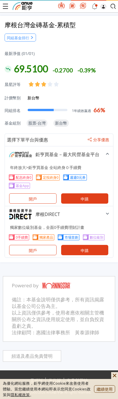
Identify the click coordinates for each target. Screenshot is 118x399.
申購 (85, 199)
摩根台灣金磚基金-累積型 (40, 24)
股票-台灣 (37, 123)
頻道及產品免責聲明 (32, 356)
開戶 (33, 199)
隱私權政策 (20, 394)
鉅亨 (23, 6)
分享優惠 (98, 139)
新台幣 (33, 98)
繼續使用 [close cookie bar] (105, 389)
